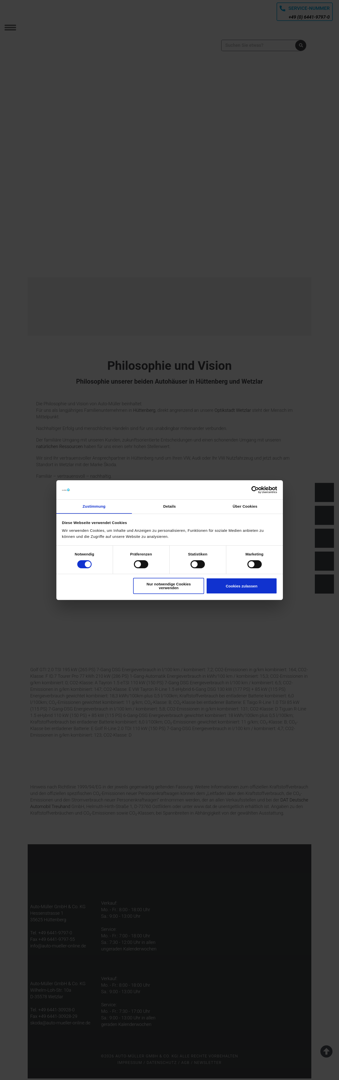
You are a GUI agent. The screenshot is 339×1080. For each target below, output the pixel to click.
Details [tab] (169, 506)
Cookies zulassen (241, 586)
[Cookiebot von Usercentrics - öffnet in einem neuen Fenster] (255, 489)
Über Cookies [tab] (245, 506)
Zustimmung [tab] (94, 506)
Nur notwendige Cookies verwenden (168, 586)
